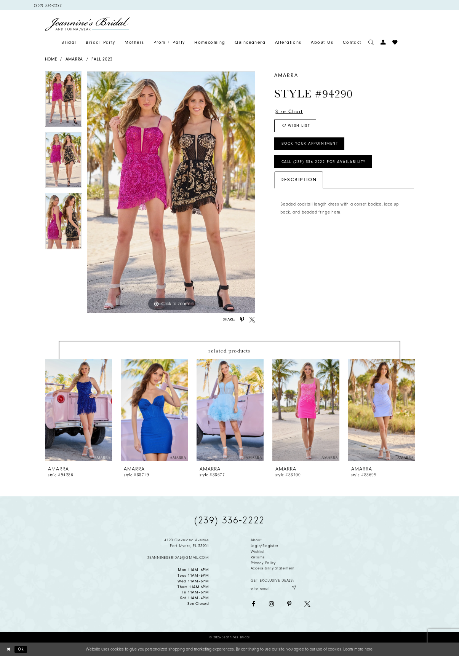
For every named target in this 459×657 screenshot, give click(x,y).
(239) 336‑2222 (229, 520)
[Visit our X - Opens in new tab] (307, 604)
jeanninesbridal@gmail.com (178, 557)
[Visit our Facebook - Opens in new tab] (254, 604)
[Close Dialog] (8, 650)
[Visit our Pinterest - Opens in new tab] (289, 604)
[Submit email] (293, 588)
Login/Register (264, 546)
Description (298, 182)
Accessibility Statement (273, 568)
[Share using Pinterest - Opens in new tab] (242, 320)
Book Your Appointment (313, 145)
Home (51, 59)
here (369, 649)
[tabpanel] (63, 101)
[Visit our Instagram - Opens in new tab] (272, 604)
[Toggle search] (371, 42)
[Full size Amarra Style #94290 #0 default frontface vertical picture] (171, 192)
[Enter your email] (274, 588)
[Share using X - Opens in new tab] (252, 320)
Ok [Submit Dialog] (21, 649)
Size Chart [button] (289, 111)
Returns (258, 557)
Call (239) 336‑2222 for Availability (325, 163)
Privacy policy (263, 563)
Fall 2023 (102, 59)
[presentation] (78, 410)
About (256, 540)
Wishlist (258, 551)
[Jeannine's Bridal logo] (87, 24)
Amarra (74, 59)
